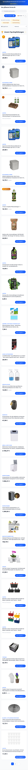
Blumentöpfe (5, 22)
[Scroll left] (2, 16)
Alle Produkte (10, 15)
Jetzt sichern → (14, 3)
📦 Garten (21, 15)
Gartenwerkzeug (15, 22)
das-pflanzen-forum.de (8, 7)
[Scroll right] (25, 16)
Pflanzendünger (15, 20)
